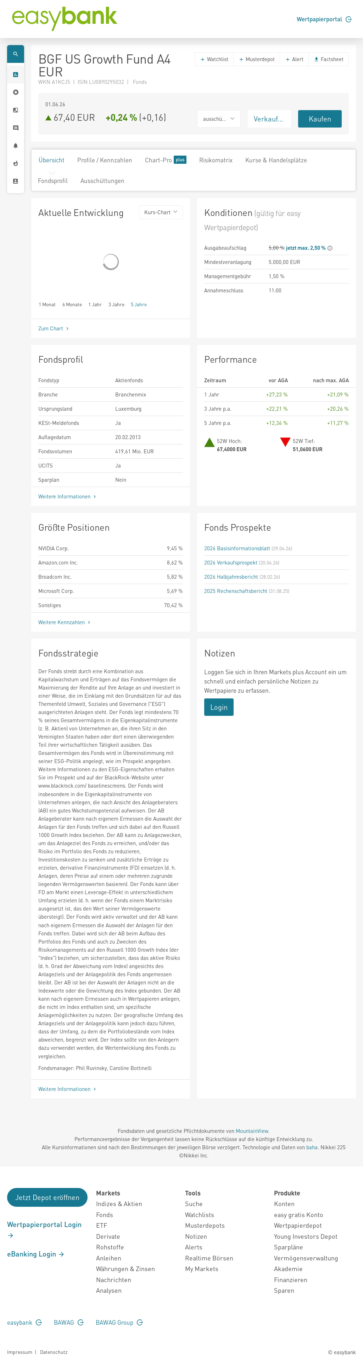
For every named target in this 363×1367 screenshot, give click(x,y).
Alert (294, 59)
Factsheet (329, 59)
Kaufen (320, 118)
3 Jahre (116, 304)
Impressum (19, 1352)
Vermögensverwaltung (306, 1258)
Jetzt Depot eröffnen (47, 1197)
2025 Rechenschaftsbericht (235, 590)
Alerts (193, 1247)
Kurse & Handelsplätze (276, 160)
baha (312, 1147)
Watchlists (199, 1214)
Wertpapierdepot (298, 1225)
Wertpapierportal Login (44, 1229)
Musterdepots (205, 1225)
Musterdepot (257, 59)
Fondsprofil (53, 180)
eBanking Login (36, 1253)
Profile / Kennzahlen (104, 160)
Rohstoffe (110, 1247)
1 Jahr (95, 304)
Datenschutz (53, 1352)
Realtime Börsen (209, 1258)
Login (219, 707)
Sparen (284, 1290)
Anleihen (108, 1258)
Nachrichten (113, 1279)
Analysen (109, 1290)
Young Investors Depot (305, 1236)
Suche (194, 1203)
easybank (24, 1322)
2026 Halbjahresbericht (231, 576)
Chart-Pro (165, 160)
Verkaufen (270, 118)
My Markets (201, 1268)
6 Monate (72, 304)
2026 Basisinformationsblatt (237, 548)
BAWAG (69, 1322)
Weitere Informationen (67, 496)
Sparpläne (288, 1247)
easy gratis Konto (298, 1214)
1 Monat (47, 304)
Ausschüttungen (102, 180)
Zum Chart (54, 328)
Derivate (108, 1236)
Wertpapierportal (324, 19)
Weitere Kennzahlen (65, 622)
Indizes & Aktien (119, 1203)
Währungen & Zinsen (125, 1268)
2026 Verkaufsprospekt (230, 562)
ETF (101, 1225)
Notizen (196, 1236)
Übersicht (52, 160)
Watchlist (214, 59)
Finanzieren (290, 1279)
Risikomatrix (216, 160)
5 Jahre (139, 304)
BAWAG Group (119, 1322)
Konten (284, 1203)
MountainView (252, 1130)
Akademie (288, 1268)
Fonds (104, 1214)
